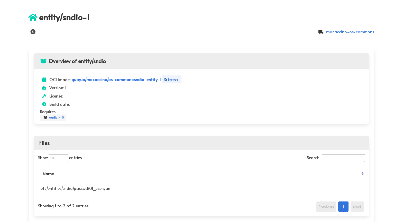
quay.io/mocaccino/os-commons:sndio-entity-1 (116, 79)
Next (357, 206)
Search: (336, 157)
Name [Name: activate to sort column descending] (48, 173)
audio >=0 (53, 117)
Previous (326, 206)
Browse (170, 79)
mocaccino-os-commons (345, 31)
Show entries (60, 157)
